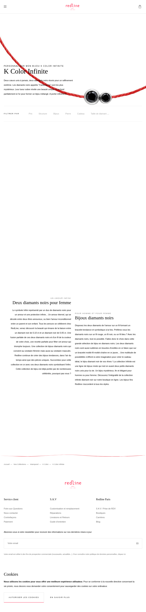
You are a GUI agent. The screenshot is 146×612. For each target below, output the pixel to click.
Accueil (7, 464)
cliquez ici (122, 554)
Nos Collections (20, 464)
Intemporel (34, 464)
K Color (46, 464)
